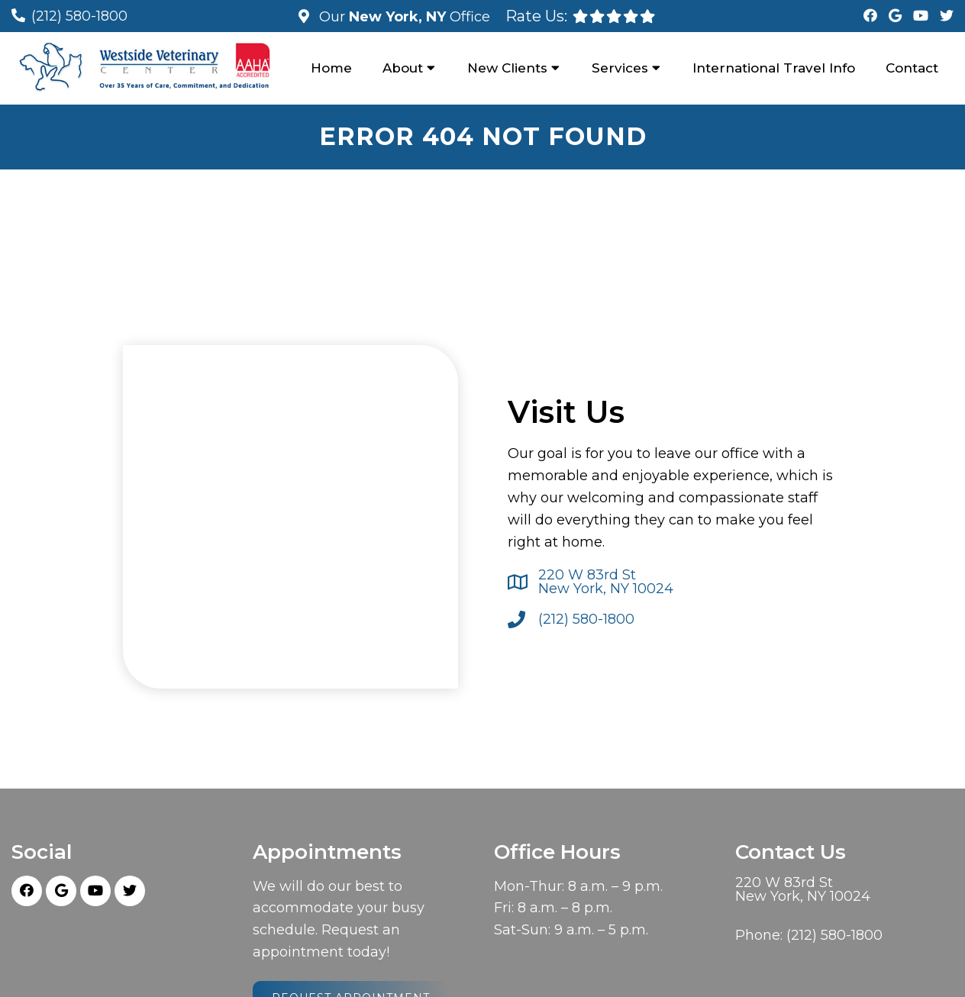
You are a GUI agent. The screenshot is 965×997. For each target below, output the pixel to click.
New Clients (507, 68)
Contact (912, 68)
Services (620, 68)
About (402, 68)
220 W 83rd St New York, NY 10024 (605, 581)
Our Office (402, 16)
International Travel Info (773, 68)
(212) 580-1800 (79, 16)
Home (331, 68)
